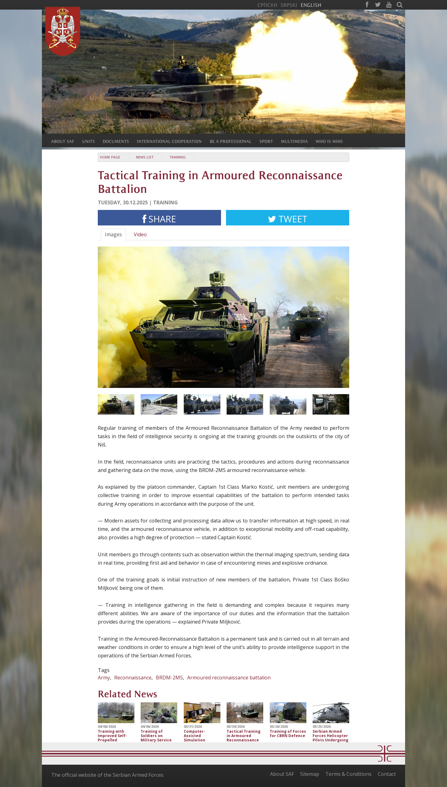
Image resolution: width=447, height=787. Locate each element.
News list (145, 157)
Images (113, 234)
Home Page (110, 157)
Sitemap (309, 774)
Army (104, 677)
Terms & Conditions (348, 774)
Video (140, 234)
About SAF (282, 774)
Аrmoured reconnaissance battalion (229, 677)
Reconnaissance (132, 677)
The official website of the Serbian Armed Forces (107, 774)
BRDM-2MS (169, 677)
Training (177, 157)
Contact (387, 774)
